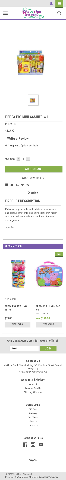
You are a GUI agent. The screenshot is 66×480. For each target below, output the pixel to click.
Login (27, 388)
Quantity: (10, 158)
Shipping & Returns (33, 392)
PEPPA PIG (10, 299)
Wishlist (33, 384)
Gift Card (33, 409)
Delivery (33, 413)
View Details (17, 324)
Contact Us (33, 425)
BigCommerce (22, 477)
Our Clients (33, 417)
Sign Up (37, 388)
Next (60, 246)
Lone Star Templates (48, 477)
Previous (55, 246)
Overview (33, 192)
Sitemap (27, 474)
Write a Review (18, 138)
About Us (33, 421)
